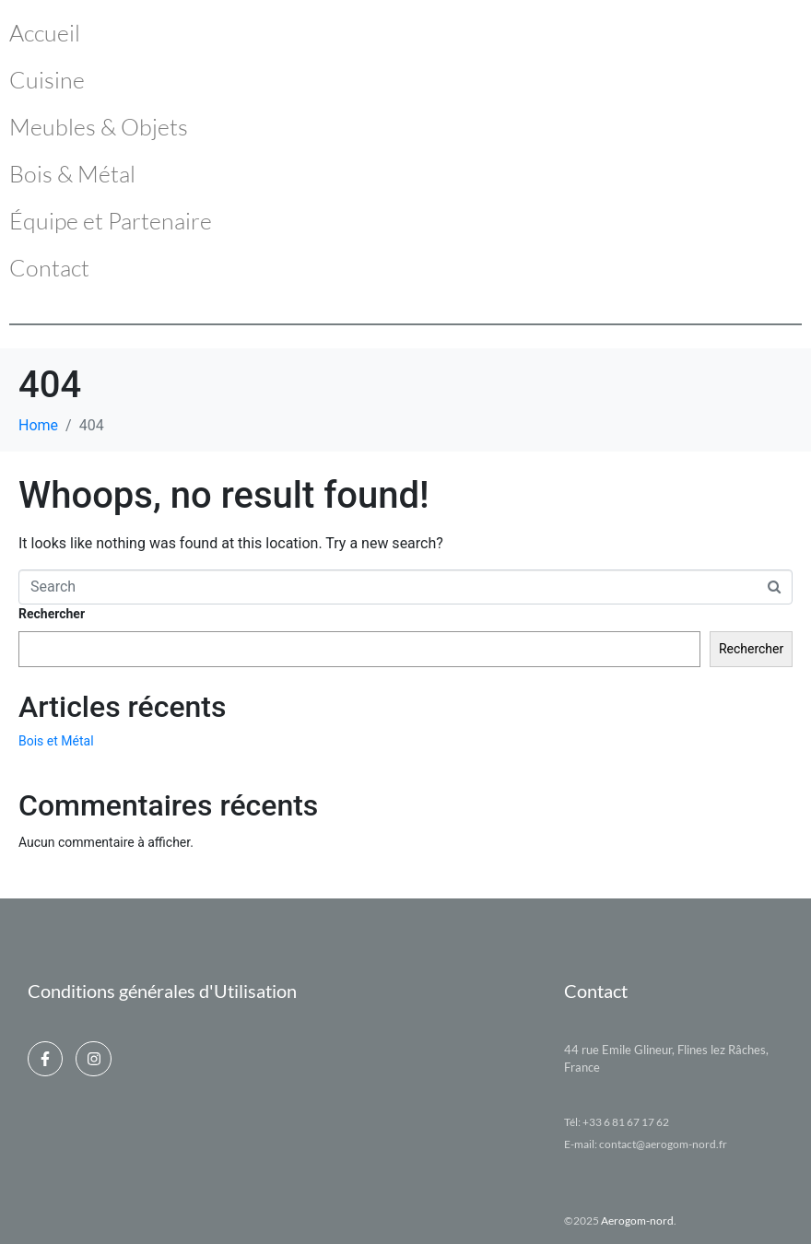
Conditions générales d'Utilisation (162, 991)
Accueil (44, 32)
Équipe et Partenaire (110, 220)
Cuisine (47, 79)
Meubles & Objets (98, 126)
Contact (49, 267)
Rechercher (51, 613)
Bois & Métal (72, 173)
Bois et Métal (56, 740)
